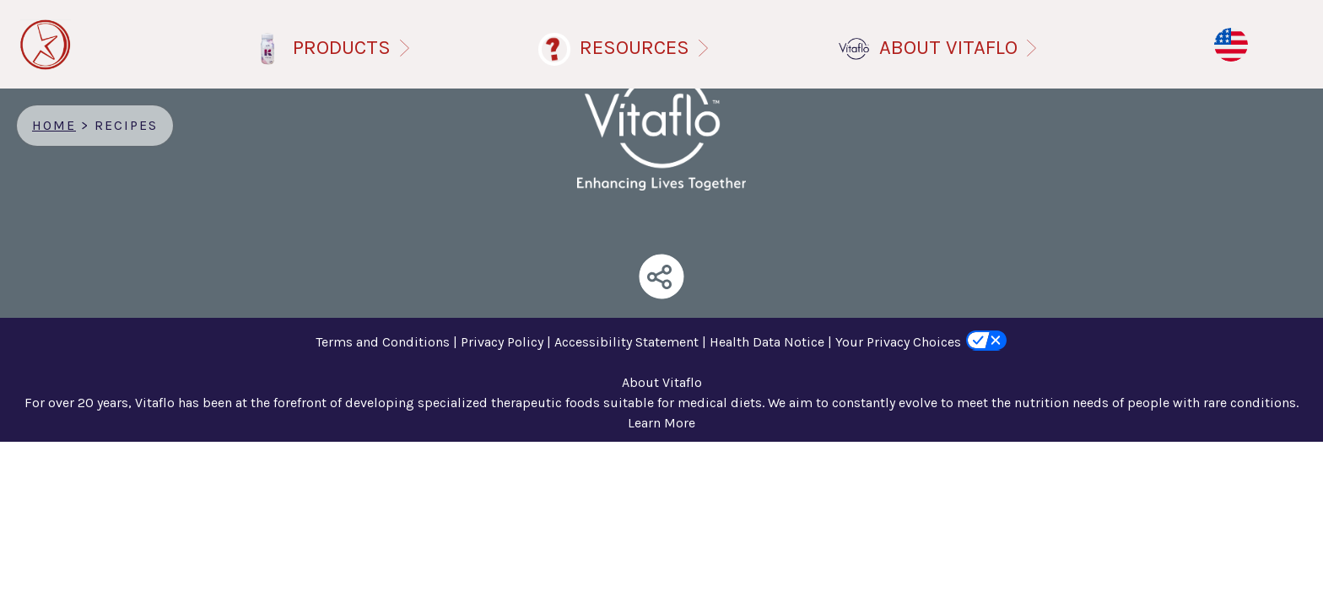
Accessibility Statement (626, 342)
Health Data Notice (767, 342)
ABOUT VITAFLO (961, 47)
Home (54, 125)
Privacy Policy (502, 342)
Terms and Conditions (383, 342)
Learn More (661, 423)
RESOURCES (648, 47)
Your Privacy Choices (898, 342)
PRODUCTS (355, 47)
